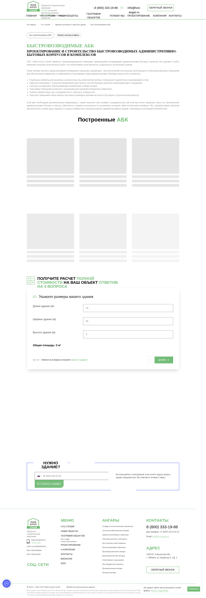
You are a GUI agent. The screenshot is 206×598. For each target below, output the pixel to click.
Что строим (45, 25)
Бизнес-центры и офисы (68, 35)
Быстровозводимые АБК (100, 25)
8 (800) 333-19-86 (162, 527)
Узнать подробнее (159, 590)
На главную (31, 25)
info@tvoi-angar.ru (160, 536)
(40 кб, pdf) (36, 542)
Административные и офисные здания (70, 25)
